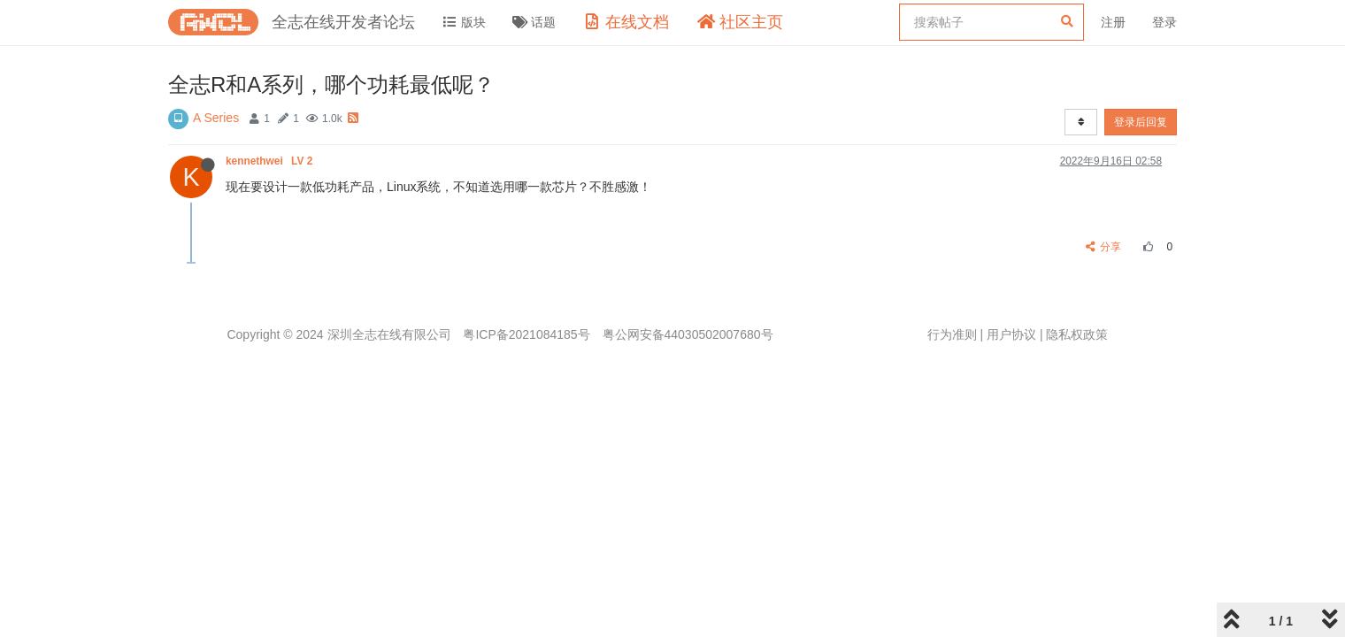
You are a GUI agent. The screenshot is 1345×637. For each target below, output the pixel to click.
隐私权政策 (1077, 334)
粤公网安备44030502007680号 (688, 334)
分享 (1104, 247)
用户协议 (1011, 334)
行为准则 (952, 334)
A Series (216, 118)
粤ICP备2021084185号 (526, 334)
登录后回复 (1140, 122)
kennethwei (271, 161)
